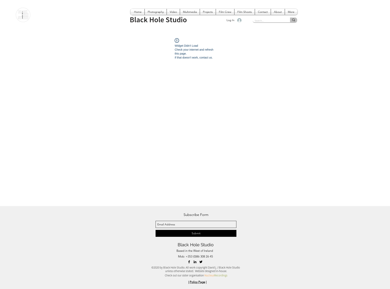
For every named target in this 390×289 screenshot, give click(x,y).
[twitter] (201, 262)
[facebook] (189, 262)
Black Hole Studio (196, 244)
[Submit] (196, 233)
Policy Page (197, 282)
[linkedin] (195, 262)
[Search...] (268, 21)
